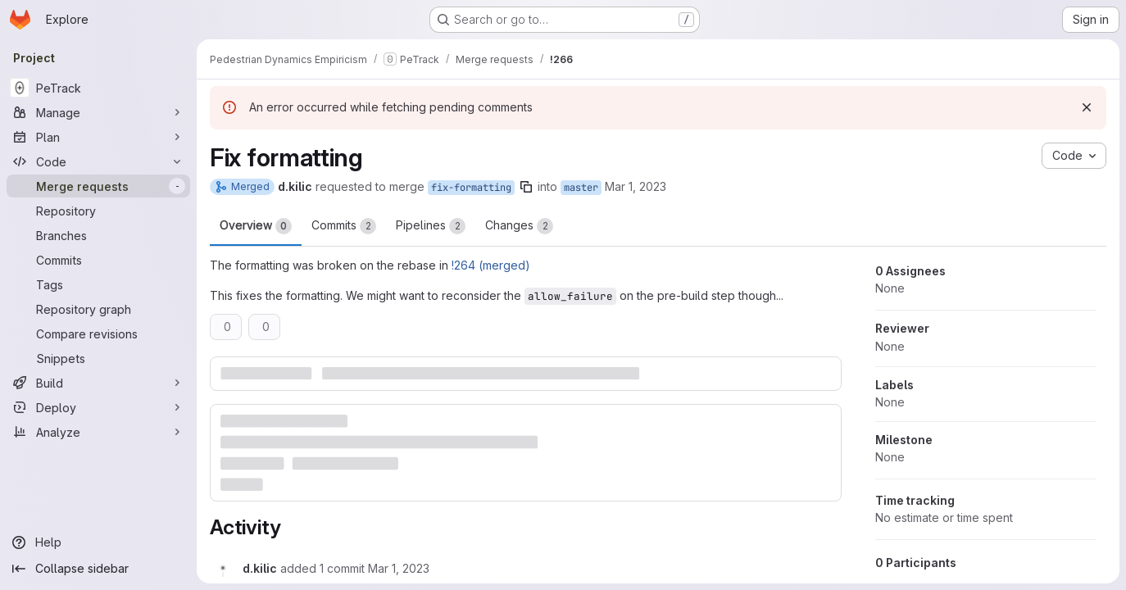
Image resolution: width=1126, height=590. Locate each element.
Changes (519, 226)
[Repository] (98, 210)
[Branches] (98, 235)
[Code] (98, 161)
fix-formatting (471, 187)
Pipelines (430, 226)
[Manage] (98, 112)
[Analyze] (98, 431)
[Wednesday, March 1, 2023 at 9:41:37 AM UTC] (398, 568)
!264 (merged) (491, 265)
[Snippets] (98, 358)
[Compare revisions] (98, 333)
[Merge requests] (98, 186)
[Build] (98, 382)
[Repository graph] (98, 308)
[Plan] (98, 136)
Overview (256, 226)
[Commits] (98, 259)
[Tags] (98, 284)
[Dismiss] (1086, 107)
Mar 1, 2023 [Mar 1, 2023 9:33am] (635, 186)
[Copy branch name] (526, 187)
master (581, 187)
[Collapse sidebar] (98, 568)
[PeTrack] (98, 87)
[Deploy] (98, 407)
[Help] (98, 542)
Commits (343, 226)
